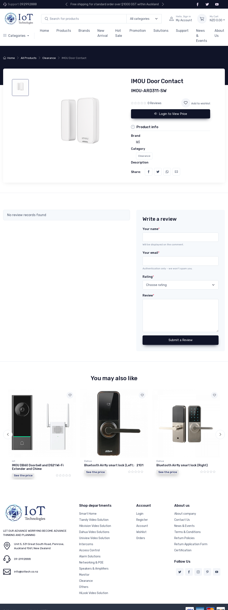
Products (63, 31)
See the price (23, 475)
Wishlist (141, 531)
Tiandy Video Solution (94, 519)
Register (142, 519)
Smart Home (88, 513)
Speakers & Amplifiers (94, 568)
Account (142, 525)
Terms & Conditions (187, 531)
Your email (151, 253)
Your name (151, 229)
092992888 (28, 4)
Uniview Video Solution (94, 538)
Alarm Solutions (90, 556)
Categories (14, 36)
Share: (136, 172)
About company (185, 513)
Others (83, 586)
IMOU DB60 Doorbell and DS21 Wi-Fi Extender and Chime (38, 467)
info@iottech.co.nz (26, 571)
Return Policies (184, 538)
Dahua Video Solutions (94, 531)
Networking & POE (91, 562)
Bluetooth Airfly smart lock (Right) (182, 465)
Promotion (138, 31)
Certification (182, 550)
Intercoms (86, 544)
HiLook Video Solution (93, 592)
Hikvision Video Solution (95, 525)
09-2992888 (22, 558)
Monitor (84, 574)
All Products (29, 58)
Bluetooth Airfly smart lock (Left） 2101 (113, 465)
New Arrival (102, 33)
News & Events (201, 36)
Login (139, 513)
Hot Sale (118, 33)
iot (13, 461)
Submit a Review (181, 340)
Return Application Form (190, 544)
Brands (84, 31)
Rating (148, 277)
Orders (140, 538)
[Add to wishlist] (185, 103)
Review (148, 295)
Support (182, 31)
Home (44, 31)
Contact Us (182, 519)
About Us (219, 33)
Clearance (49, 58)
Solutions (160, 31)
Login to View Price (170, 114)
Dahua (88, 461)
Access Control (89, 550)
